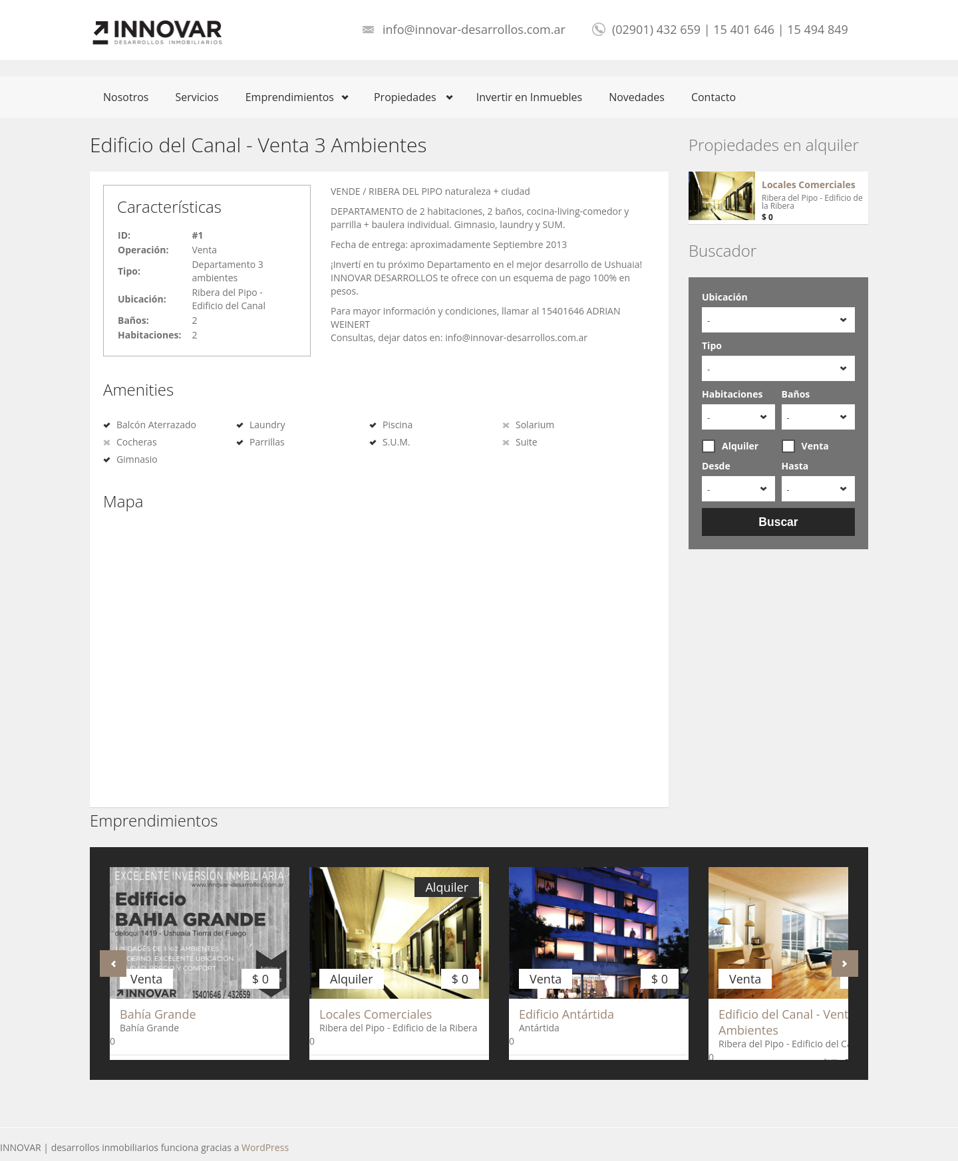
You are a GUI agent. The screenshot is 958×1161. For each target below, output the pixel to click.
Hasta (795, 465)
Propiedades (405, 97)
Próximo (845, 963)
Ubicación (725, 297)
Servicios (196, 97)
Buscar (778, 522)
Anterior (113, 963)
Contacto (713, 97)
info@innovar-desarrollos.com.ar (474, 29)
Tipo (712, 345)
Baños (796, 394)
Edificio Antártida (566, 1014)
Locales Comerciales (809, 184)
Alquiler (730, 446)
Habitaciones (732, 394)
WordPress (265, 1147)
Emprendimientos (289, 97)
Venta (805, 446)
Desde (716, 465)
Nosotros (125, 97)
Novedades (637, 97)
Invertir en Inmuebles (529, 97)
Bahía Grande (158, 1014)
